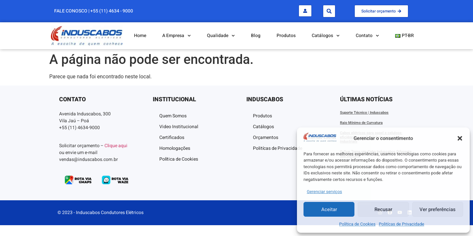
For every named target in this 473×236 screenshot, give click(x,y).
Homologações (174, 148)
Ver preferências (437, 209)
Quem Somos (173, 115)
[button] (460, 138)
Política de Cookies (357, 224)
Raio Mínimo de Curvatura (361, 123)
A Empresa (176, 36)
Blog (255, 35)
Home (140, 35)
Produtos (286, 35)
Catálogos (326, 36)
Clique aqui (115, 145)
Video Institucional (178, 126)
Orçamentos (265, 137)
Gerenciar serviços (324, 191)
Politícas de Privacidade (401, 224)
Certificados (171, 137)
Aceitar (329, 209)
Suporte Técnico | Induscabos (364, 112)
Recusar (383, 209)
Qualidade (221, 36)
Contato (367, 36)
